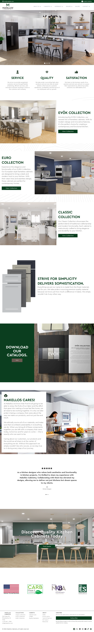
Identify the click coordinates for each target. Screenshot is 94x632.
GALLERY (77, 6)
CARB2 (31, 616)
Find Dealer (47, 546)
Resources (45, 621)
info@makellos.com (9, 1)
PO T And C (45, 620)
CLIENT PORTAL (87, 1)
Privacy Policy (46, 616)
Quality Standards (34, 618)
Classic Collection (20, 614)
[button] (37, 6)
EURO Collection (20, 618)
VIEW (17, 360)
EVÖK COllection (20, 616)
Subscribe (73, 618)
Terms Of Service (47, 618)
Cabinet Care (32, 614)
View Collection (68, 131)
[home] (8, 6)
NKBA (44, 614)
